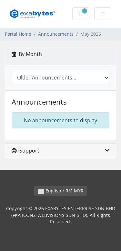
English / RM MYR (61, 191)
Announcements (56, 34)
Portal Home (18, 34)
